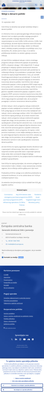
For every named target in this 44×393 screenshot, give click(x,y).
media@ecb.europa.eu (15, 244)
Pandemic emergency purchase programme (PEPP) (22, 196)
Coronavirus (8, 195)
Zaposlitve (7, 277)
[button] (41, 2)
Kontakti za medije (11, 257)
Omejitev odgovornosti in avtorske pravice (17, 298)
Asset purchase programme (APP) (21, 198)
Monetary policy (34, 202)
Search (36, 5)
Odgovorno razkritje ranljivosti (13, 303)
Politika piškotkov (9, 319)
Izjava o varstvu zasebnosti (23, 378)
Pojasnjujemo (8, 280)
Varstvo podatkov (9, 313)
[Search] (21, 5)
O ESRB (6, 275)
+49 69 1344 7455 (14, 241)
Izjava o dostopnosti (10, 321)
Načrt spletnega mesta (10, 328)
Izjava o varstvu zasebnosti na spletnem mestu (18, 316)
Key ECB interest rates (23, 195)
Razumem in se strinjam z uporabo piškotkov (23, 385)
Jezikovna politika (9, 324)
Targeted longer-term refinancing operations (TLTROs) (22, 201)
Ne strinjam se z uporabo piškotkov (23, 389)
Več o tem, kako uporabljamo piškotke (23, 381)
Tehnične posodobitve (11, 301)
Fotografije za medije (10, 282)
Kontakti (6, 285)
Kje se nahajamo (9, 288)
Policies (22, 205)
